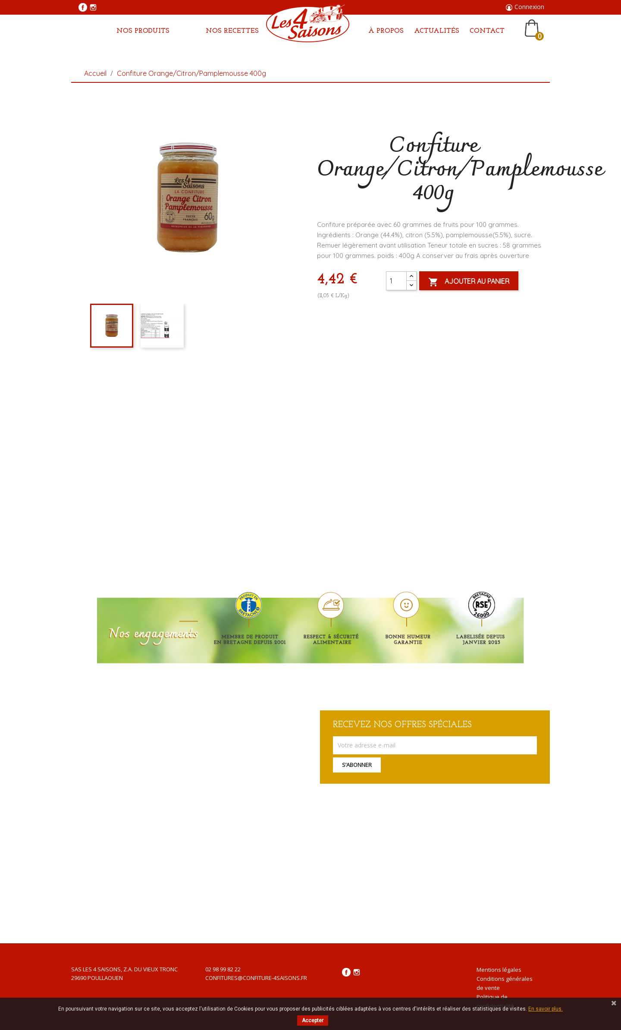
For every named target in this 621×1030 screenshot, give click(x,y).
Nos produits (142, 31)
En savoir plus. (545, 1009)
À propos (386, 31)
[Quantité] (396, 280)
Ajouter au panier (468, 282)
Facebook (82, 7)
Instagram (93, 7)
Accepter (312, 1020)
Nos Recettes (232, 31)
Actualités (436, 31)
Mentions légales (499, 969)
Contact (487, 31)
